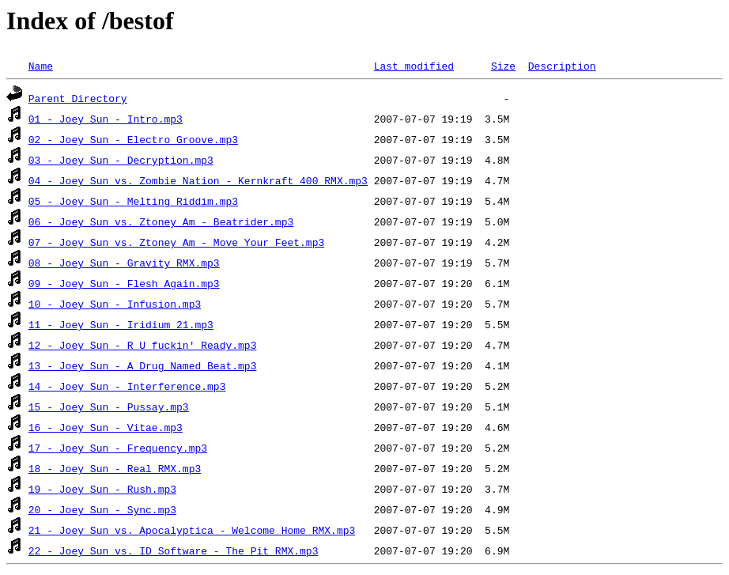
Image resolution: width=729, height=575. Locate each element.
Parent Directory (77, 98)
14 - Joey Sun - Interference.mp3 (127, 386)
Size (503, 66)
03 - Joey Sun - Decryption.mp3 (120, 160)
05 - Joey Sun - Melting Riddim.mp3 (133, 201)
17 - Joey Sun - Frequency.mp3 (117, 448)
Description (562, 66)
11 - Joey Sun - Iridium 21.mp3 (120, 324)
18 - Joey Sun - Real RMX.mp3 (114, 468)
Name (40, 66)
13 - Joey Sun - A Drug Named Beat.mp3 (142, 365)
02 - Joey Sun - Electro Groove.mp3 (133, 139)
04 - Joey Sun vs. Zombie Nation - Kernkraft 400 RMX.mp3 (198, 180)
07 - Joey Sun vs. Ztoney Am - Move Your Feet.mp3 (176, 242)
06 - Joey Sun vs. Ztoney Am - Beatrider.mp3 (160, 221)
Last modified (414, 66)
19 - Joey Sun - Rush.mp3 (102, 489)
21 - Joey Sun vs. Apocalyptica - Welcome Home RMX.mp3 (191, 530)
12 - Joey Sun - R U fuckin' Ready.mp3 (142, 345)
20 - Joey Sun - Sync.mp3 (102, 509)
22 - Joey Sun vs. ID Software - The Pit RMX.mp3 (173, 550)
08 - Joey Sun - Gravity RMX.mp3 (124, 262)
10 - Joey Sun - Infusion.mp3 (114, 304)
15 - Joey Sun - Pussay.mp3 (108, 406)
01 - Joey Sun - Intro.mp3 (105, 119)
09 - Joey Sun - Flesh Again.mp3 (124, 283)
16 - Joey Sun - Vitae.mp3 (105, 427)
